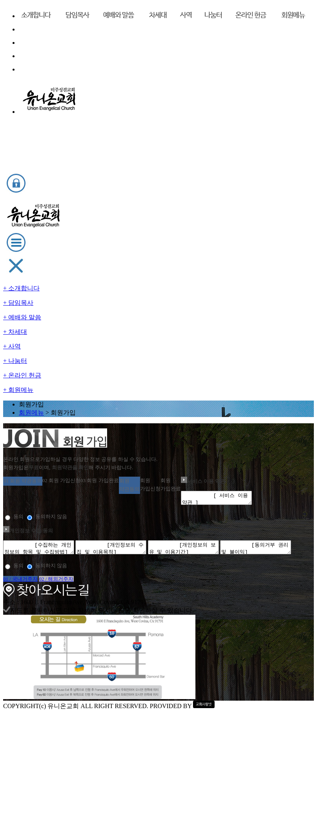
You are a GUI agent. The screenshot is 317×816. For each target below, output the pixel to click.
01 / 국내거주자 (126, 594)
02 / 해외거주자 (206, 594)
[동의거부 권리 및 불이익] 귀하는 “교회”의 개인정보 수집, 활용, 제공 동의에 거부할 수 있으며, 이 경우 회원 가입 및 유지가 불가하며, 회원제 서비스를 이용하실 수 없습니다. (158, 533)
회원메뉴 (147, 89)
